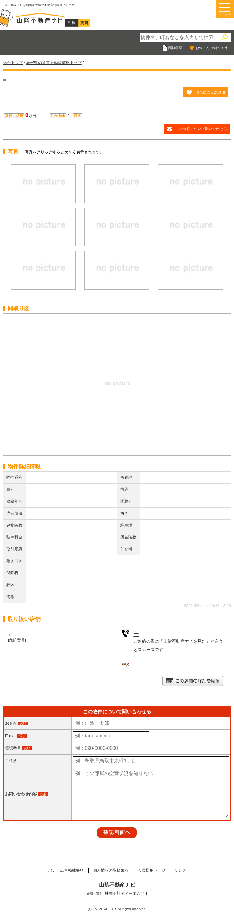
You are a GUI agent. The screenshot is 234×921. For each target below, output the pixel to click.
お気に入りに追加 (210, 92)
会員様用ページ (151, 870)
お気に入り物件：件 (212, 48)
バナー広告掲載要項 (65, 870)
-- (136, 632)
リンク (181, 870)
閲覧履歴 (175, 48)
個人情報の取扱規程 (110, 870)
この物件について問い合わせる (201, 129)
